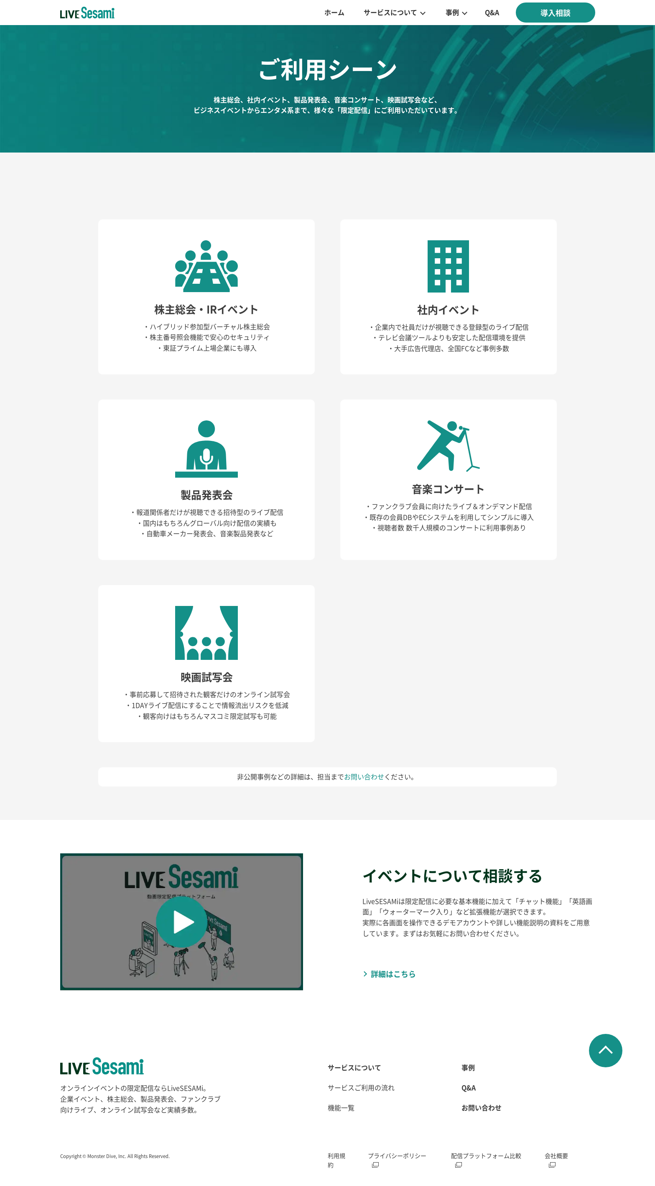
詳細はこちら (393, 973)
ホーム (334, 12)
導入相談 (555, 12)
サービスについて (390, 12)
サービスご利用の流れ (361, 1087)
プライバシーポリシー (397, 1155)
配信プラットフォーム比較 (486, 1155)
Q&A (492, 12)
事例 (452, 12)
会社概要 (556, 1155)
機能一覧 (341, 1107)
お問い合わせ (364, 776)
